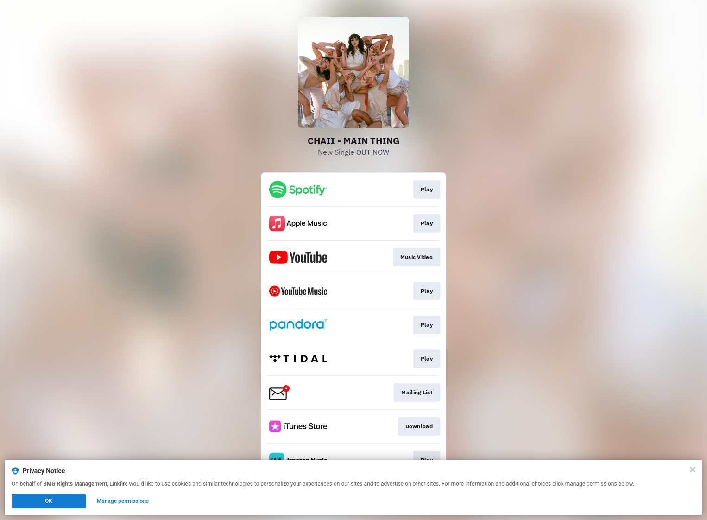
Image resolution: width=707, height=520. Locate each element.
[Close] (692, 469)
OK (48, 501)
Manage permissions (123, 501)
